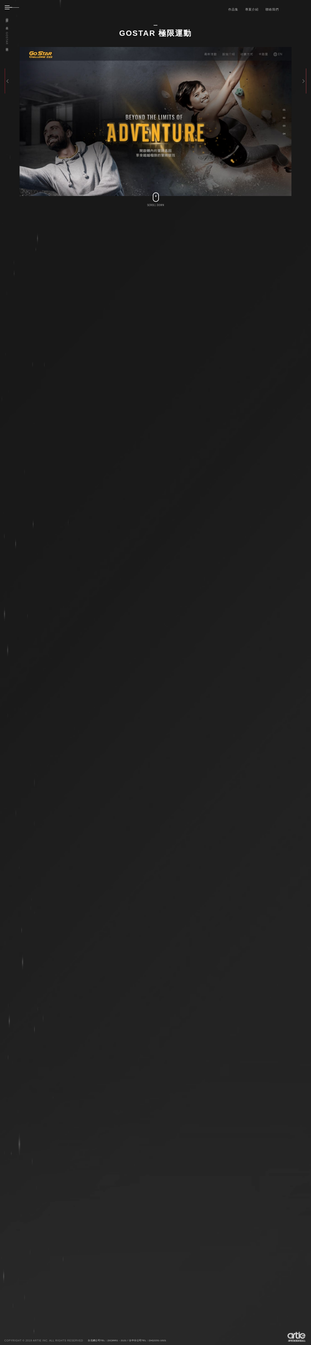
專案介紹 (252, 9)
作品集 (233, 9)
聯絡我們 (272, 9)
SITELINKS (278, 1146)
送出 (256, 1307)
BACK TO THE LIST (245, 1146)
